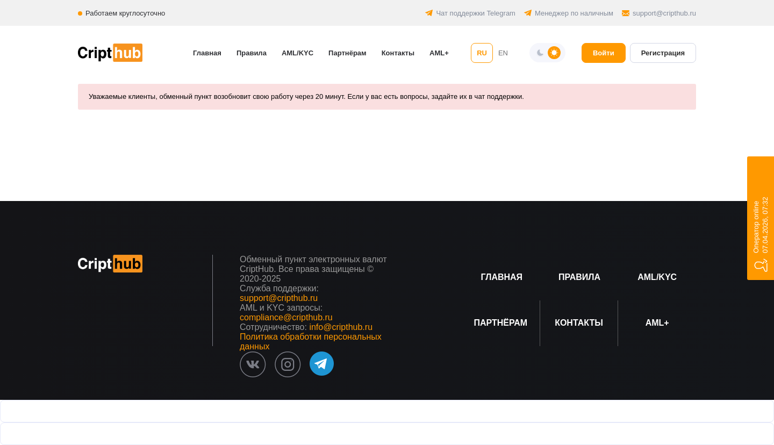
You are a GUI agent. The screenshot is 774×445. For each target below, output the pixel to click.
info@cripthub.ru (340, 327)
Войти (603, 53)
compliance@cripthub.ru (286, 317)
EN (503, 53)
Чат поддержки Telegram (475, 13)
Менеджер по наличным (574, 13)
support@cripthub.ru (664, 13)
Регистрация (663, 53)
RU (482, 53)
